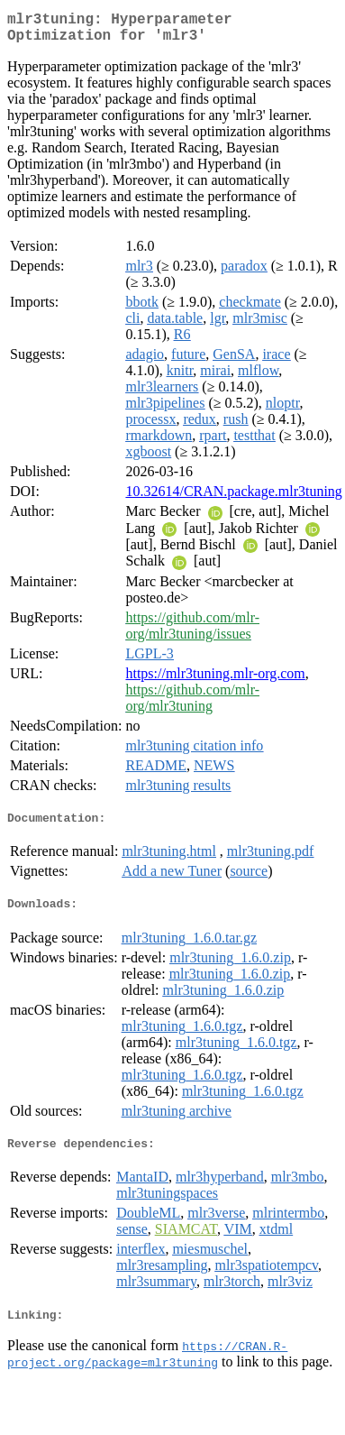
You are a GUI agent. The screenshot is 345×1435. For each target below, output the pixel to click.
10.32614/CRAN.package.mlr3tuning (233, 498)
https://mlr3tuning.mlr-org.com (214, 680)
